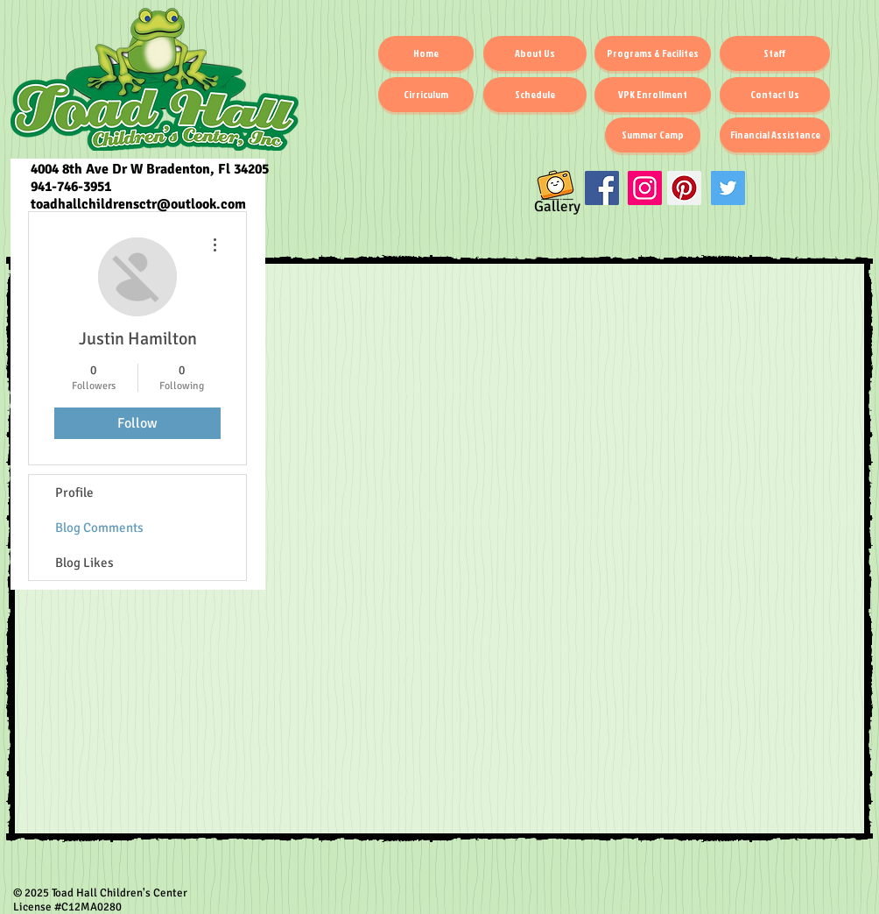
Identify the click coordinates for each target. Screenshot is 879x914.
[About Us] (535, 53)
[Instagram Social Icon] (645, 188)
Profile (74, 492)
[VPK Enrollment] (652, 94)
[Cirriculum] (426, 94)
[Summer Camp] (652, 134)
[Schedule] (535, 94)
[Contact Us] (775, 94)
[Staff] (775, 53)
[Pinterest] (684, 188)
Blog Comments (99, 527)
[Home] (426, 53)
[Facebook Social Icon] (602, 188)
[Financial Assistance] (775, 134)
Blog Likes (84, 562)
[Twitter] (728, 188)
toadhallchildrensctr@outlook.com (138, 204)
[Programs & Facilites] (652, 53)
